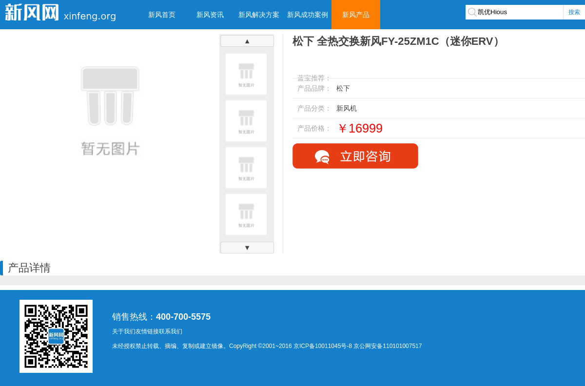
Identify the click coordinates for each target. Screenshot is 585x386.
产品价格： (314, 128)
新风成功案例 (307, 15)
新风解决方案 (258, 15)
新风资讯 (210, 15)
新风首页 (162, 15)
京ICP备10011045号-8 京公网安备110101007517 (357, 346)
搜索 (574, 12)
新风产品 (356, 15)
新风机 (346, 108)
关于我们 (124, 331)
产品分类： (314, 108)
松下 (343, 88)
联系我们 (170, 331)
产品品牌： (314, 88)
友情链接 (147, 331)
